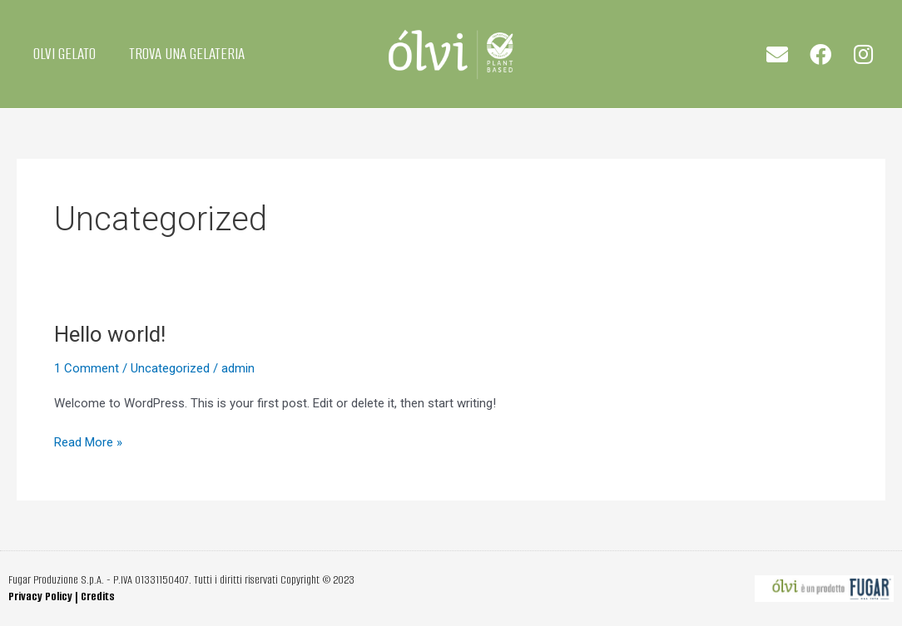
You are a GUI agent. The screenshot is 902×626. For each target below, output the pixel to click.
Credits (98, 596)
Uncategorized (170, 368)
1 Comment (86, 368)
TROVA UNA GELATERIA (187, 54)
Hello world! (110, 334)
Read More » (88, 441)
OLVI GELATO (64, 54)
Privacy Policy (40, 596)
